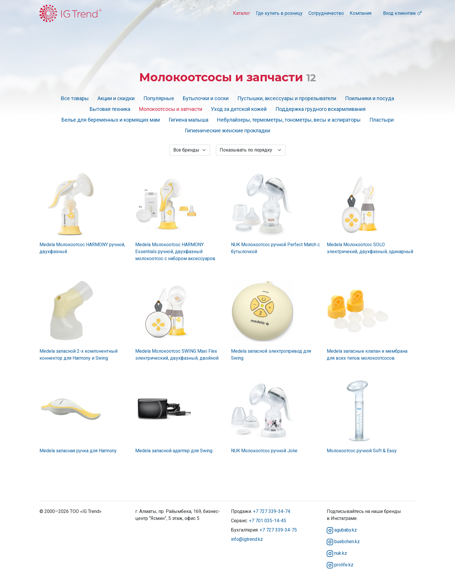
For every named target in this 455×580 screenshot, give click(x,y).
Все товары (75, 98)
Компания (360, 13)
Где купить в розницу (279, 13)
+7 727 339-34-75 (278, 530)
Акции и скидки (116, 98)
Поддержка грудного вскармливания (320, 109)
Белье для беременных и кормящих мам (111, 120)
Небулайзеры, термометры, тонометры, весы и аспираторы (289, 120)
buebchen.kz (343, 541)
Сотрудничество (326, 13)
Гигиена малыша (188, 120)
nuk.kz (337, 553)
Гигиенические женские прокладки (227, 130)
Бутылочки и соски (206, 98)
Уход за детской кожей (239, 109)
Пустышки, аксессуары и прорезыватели (286, 98)
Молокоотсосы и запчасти (170, 109)
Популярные (158, 98)
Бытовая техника (110, 109)
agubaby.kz (342, 530)
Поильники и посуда (369, 98)
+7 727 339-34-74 (271, 511)
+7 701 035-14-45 (267, 520)
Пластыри (381, 120)
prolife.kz (340, 565)
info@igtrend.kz (247, 539)
